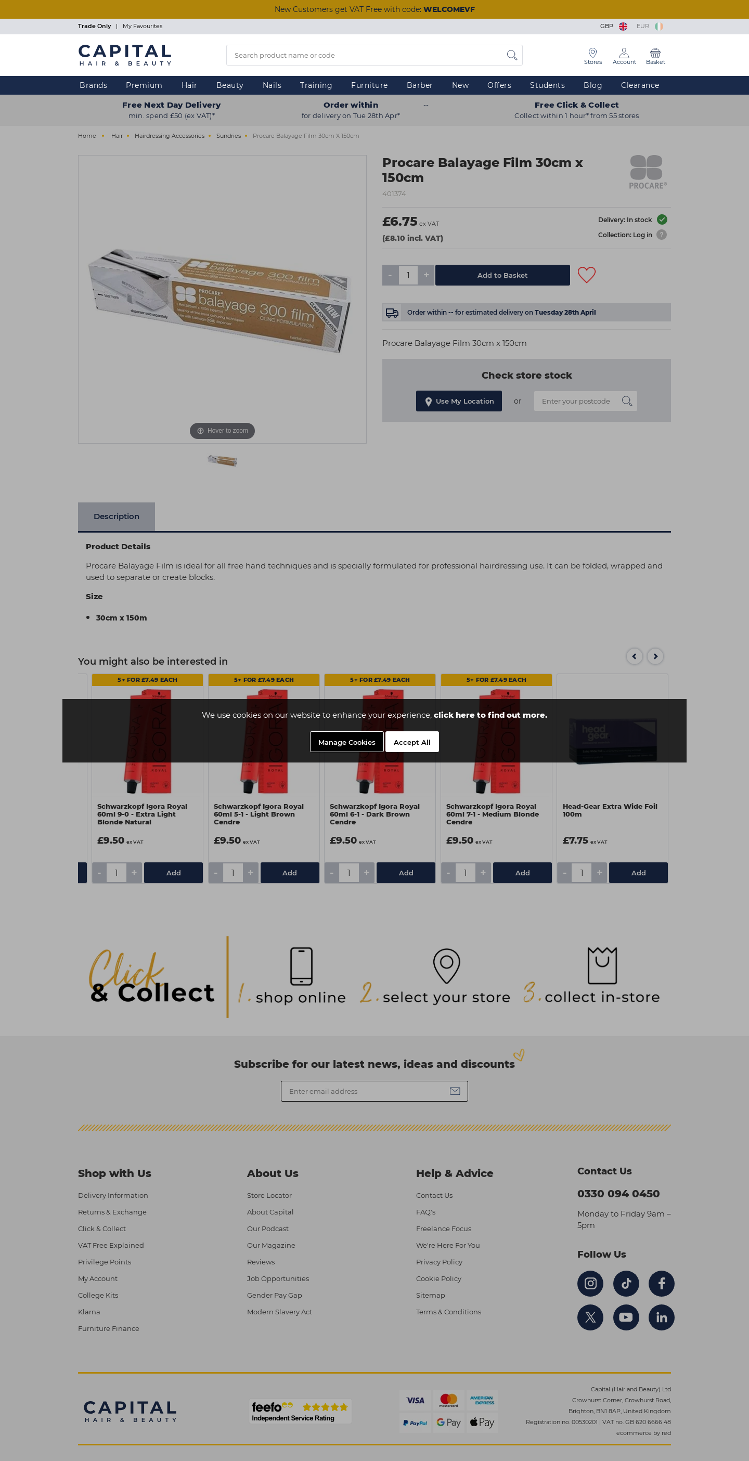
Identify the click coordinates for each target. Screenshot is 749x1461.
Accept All (412, 742)
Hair (190, 85)
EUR (650, 26)
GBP (614, 26)
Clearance (640, 85)
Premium (144, 85)
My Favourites (142, 26)
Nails (272, 85)
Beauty (230, 85)
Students (547, 85)
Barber (420, 85)
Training (316, 85)
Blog (593, 85)
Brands (93, 85)
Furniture (369, 85)
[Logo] (125, 54)
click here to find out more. (490, 715)
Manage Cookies (347, 742)
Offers (499, 85)
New (460, 85)
